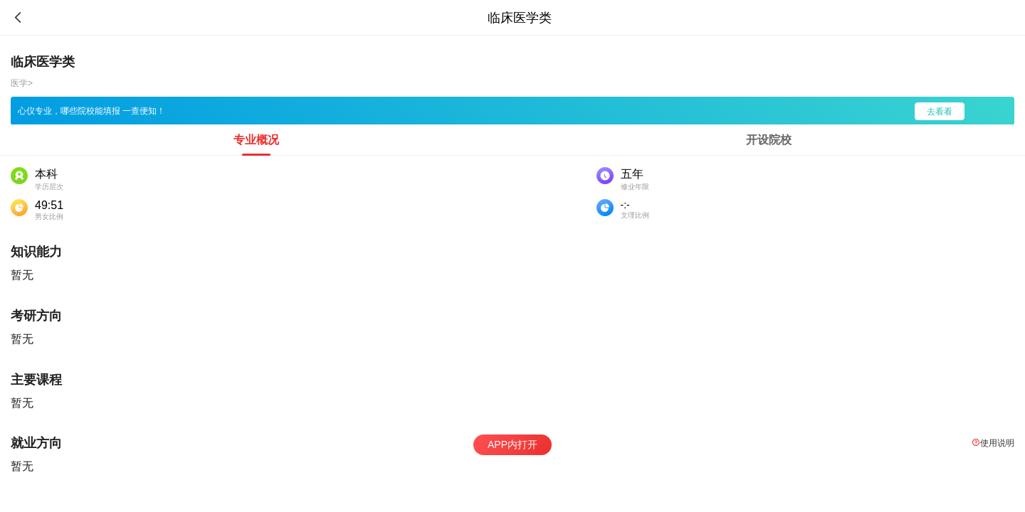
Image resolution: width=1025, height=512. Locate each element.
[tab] (256, 140)
